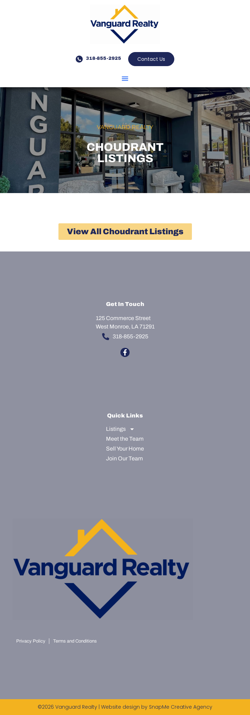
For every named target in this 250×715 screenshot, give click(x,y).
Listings (120, 429)
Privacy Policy (30, 641)
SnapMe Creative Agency (180, 706)
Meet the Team (125, 439)
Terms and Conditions (75, 641)
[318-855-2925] (79, 59)
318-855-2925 (103, 58)
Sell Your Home (125, 449)
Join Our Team (124, 458)
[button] (125, 78)
